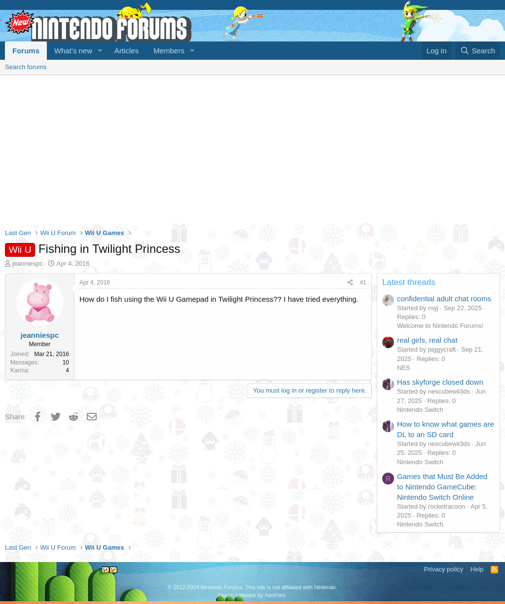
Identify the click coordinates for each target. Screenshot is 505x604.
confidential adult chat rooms (444, 298)
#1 (363, 282)
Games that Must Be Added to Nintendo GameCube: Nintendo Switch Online (442, 486)
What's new (73, 50)
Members (168, 50)
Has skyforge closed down (440, 382)
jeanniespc (27, 263)
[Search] (477, 50)
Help (477, 569)
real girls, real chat (427, 340)
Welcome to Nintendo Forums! (440, 325)
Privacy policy (443, 569)
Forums (25, 50)
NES (403, 367)
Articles (126, 50)
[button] (100, 50)
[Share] (350, 282)
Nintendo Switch (420, 409)
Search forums (26, 67)
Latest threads (408, 282)
